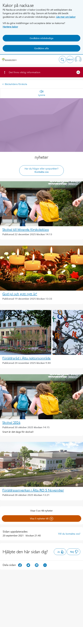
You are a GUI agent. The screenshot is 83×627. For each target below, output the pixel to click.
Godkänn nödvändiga (41, 38)
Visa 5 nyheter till (41, 518)
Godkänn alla (41, 48)
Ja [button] (60, 552)
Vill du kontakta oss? (69, 533)
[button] (62, 59)
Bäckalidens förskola (14, 84)
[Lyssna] (41, 93)
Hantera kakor (10, 26)
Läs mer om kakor (66, 16)
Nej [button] (74, 552)
